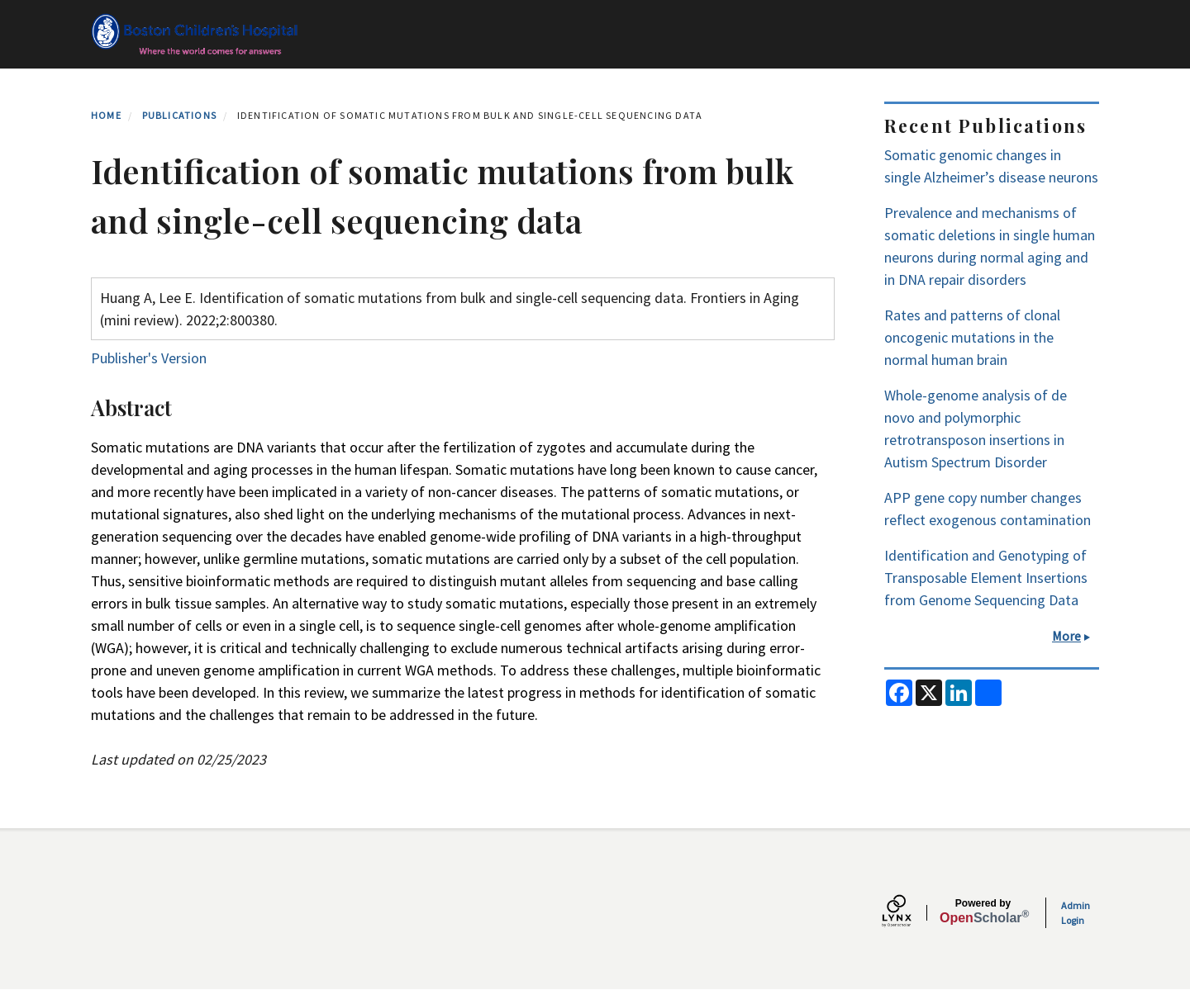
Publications (179, 115)
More (1066, 636)
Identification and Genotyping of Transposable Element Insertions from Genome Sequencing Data (986, 577)
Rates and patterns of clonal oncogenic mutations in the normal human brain (972, 337)
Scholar (983, 911)
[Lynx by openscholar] (911, 912)
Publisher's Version (149, 357)
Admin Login (1075, 912)
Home (106, 115)
